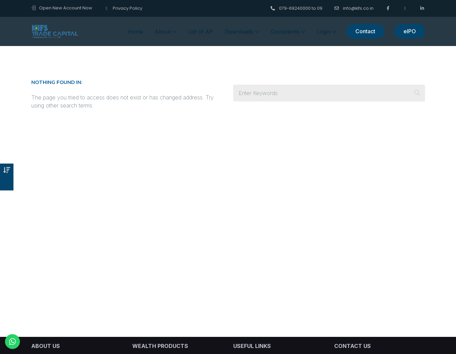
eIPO (410, 31)
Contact (365, 31)
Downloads (242, 31)
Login (326, 31)
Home (135, 31)
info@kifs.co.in (354, 8)
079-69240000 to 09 (296, 8)
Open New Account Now (61, 8)
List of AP (200, 31)
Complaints (288, 31)
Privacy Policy (123, 8)
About (165, 31)
